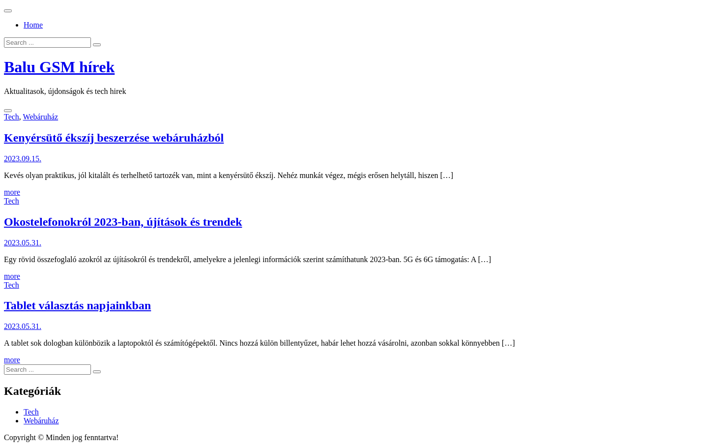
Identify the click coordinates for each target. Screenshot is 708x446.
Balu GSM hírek (59, 67)
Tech (11, 117)
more (12, 192)
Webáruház (41, 117)
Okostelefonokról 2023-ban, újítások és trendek (123, 221)
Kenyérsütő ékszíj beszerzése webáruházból (114, 137)
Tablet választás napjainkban (77, 305)
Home (33, 25)
